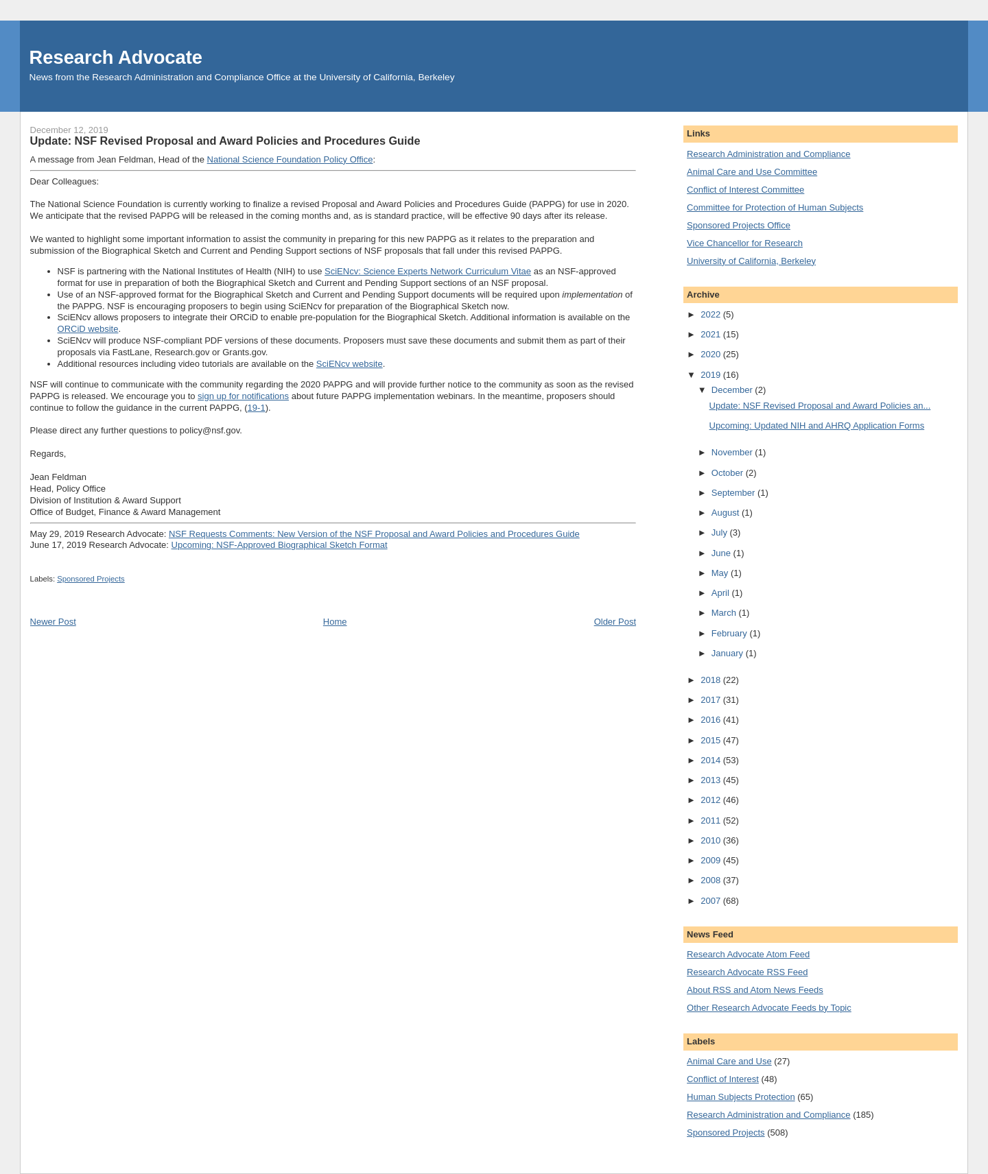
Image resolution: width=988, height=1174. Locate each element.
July (720, 532)
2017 (712, 700)
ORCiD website (88, 329)
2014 (712, 760)
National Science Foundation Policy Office (290, 159)
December (733, 390)
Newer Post (53, 621)
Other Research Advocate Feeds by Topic (769, 1008)
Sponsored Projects (91, 579)
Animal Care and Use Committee (752, 172)
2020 (712, 354)
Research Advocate (116, 57)
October (728, 473)
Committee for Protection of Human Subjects (775, 207)
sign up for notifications (243, 396)
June (722, 553)
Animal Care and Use (729, 1061)
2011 (712, 820)
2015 (712, 740)
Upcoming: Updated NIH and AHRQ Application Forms (817, 425)
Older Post (615, 621)
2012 (712, 800)
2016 (712, 720)
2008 (712, 880)
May (721, 573)
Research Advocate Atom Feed (748, 954)
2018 (712, 680)
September (734, 493)
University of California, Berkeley (751, 261)
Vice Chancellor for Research (745, 243)
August (726, 512)
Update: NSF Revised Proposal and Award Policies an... (820, 405)
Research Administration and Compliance (768, 154)
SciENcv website (349, 364)
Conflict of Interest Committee (745, 189)
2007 (712, 901)
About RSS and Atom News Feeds (755, 990)
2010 (712, 840)
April (721, 593)
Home (335, 621)
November (733, 452)
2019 (712, 375)
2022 (712, 314)
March (725, 613)
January (728, 653)
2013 (712, 780)
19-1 (257, 408)
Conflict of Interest (723, 1079)
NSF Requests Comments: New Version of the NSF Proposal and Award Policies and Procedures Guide (374, 534)
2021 (712, 334)
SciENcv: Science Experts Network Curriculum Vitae (428, 271)
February (730, 633)
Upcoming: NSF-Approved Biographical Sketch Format (280, 545)
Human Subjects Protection (741, 1097)
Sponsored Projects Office (738, 225)
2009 (712, 860)
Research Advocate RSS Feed (747, 972)
